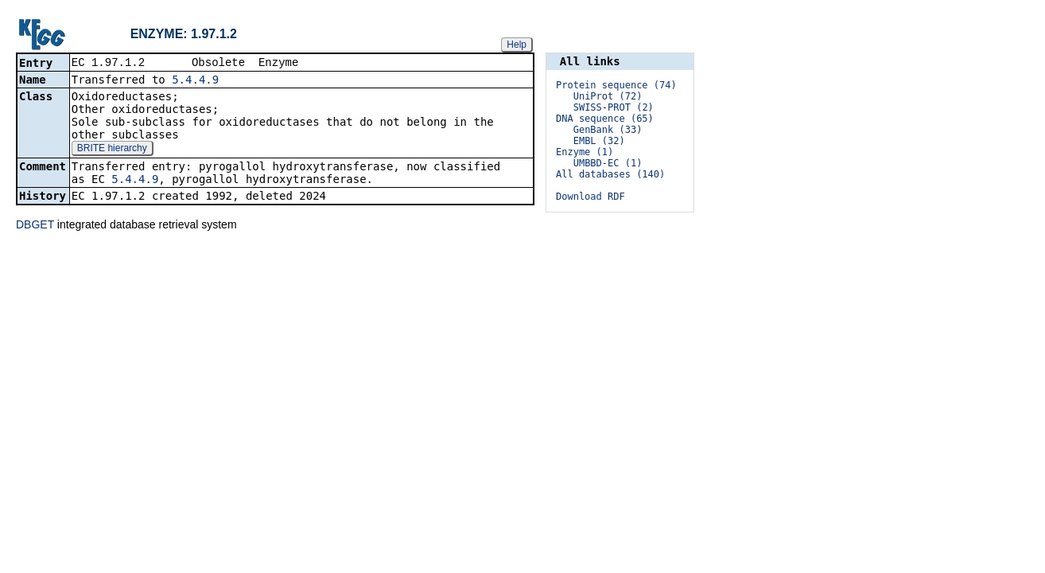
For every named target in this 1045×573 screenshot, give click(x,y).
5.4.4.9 (195, 81)
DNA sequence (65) (605, 118)
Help (516, 44)
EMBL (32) (599, 140)
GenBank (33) (608, 129)
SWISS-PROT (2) (613, 107)
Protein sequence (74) (616, 85)
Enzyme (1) (584, 152)
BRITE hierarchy (112, 149)
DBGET (35, 226)
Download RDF (590, 196)
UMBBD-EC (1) (608, 163)
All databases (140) (610, 174)
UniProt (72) (608, 96)
